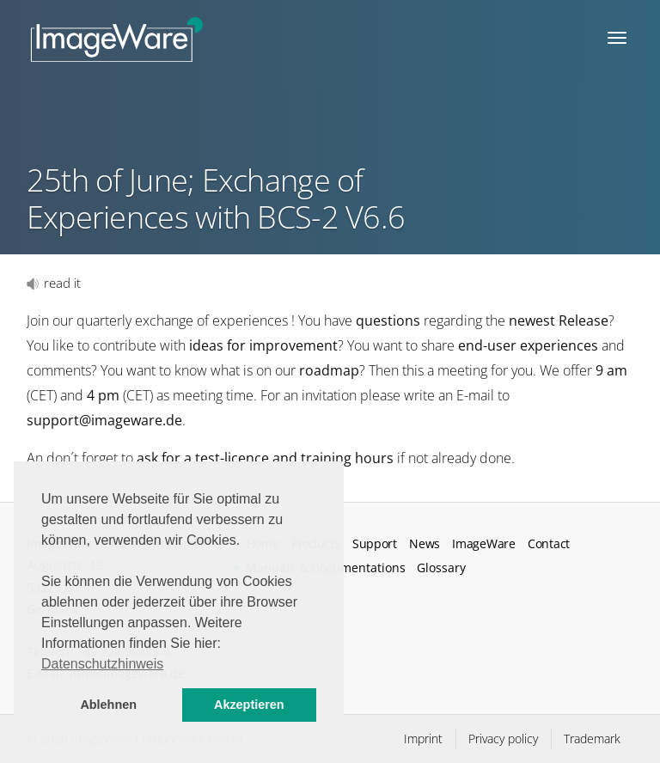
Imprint (423, 738)
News (424, 544)
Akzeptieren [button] (249, 704)
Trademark (592, 738)
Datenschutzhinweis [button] (102, 663)
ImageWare (483, 544)
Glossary (441, 567)
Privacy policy (503, 738)
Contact (549, 544)
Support (374, 544)
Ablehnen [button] (108, 704)
